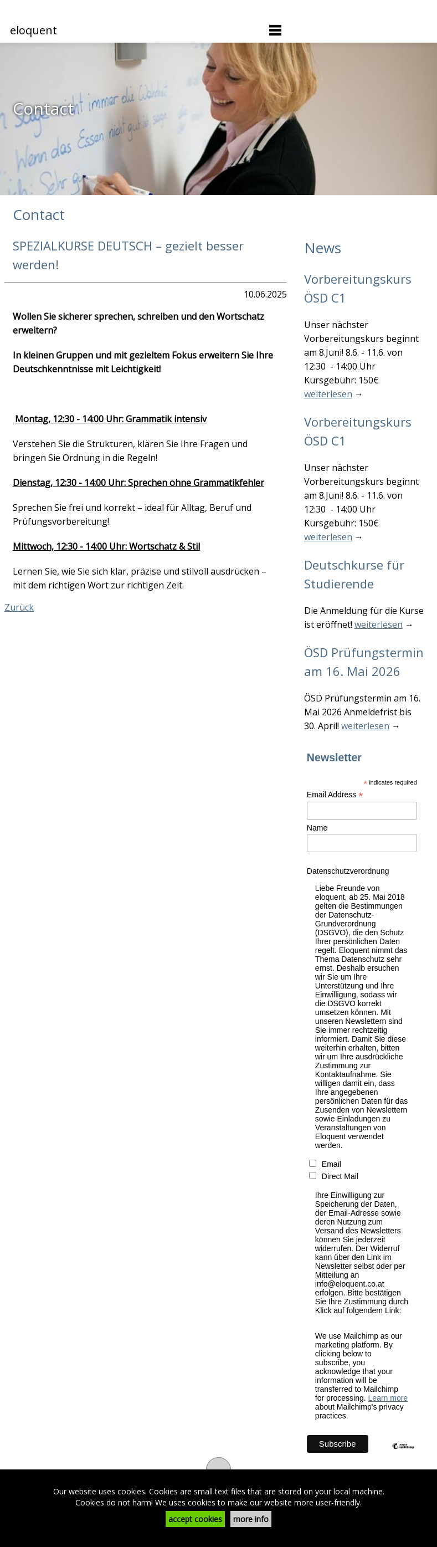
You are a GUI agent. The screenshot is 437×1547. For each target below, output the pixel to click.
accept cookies (195, 1519)
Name (317, 827)
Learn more (388, 1398)
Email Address (335, 795)
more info (251, 1519)
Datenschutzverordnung (348, 871)
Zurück (19, 607)
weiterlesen (328, 394)
